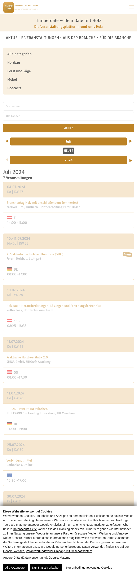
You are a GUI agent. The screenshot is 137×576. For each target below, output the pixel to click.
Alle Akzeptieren (15, 567)
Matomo (65, 557)
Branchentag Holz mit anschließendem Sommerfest (42, 203)
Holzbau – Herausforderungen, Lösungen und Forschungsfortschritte (53, 306)
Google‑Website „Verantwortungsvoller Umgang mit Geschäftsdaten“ (47, 551)
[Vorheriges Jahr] (7, 158)
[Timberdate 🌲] (20, 8)
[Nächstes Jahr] (130, 159)
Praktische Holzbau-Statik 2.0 (27, 357)
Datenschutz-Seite (25, 529)
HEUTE (68, 151)
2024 (69, 160)
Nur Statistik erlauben (46, 567)
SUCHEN (68, 128)
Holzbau (13, 62)
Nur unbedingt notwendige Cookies (89, 567)
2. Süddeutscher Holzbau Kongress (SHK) (34, 254)
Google (53, 557)
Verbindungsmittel (19, 460)
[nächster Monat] (130, 139)
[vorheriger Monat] (7, 139)
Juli (76, 141)
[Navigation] (131, 7)
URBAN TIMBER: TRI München (27, 409)
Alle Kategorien (19, 54)
